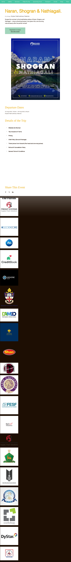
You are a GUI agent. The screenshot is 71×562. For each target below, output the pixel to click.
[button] (6, 127)
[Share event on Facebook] (5, 192)
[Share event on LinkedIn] (12, 192)
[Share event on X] (9, 192)
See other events (15, 31)
